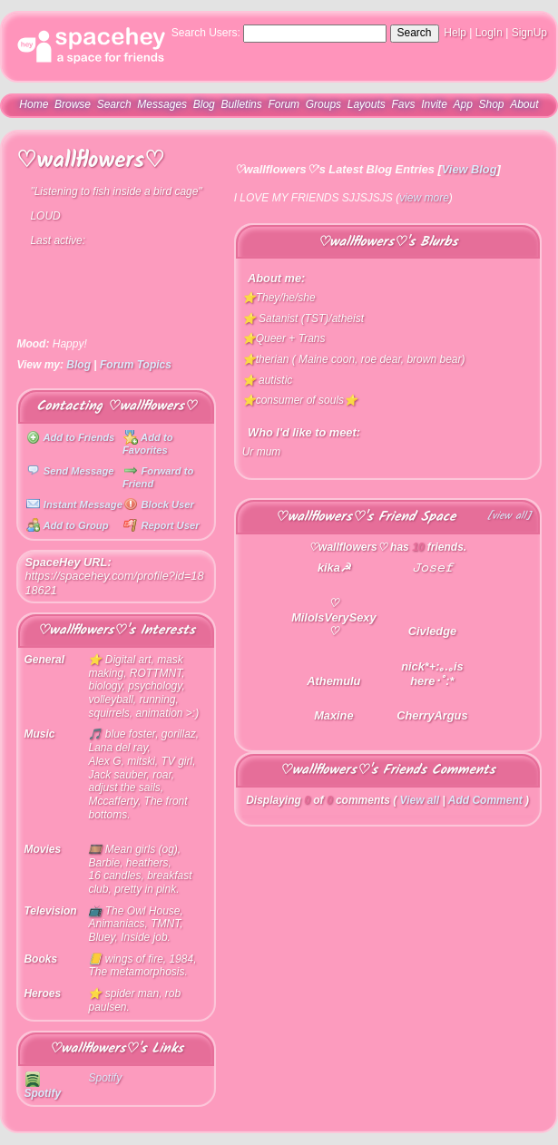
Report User (161, 525)
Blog (204, 104)
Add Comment (485, 800)
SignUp (529, 32)
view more (424, 197)
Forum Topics (135, 364)
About (524, 104)
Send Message (70, 470)
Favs (403, 104)
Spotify (42, 1086)
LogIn (489, 32)
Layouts (367, 104)
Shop (491, 104)
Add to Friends (70, 437)
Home (33, 104)
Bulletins (240, 104)
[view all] (509, 517)
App (462, 104)
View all (420, 800)
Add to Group (67, 525)
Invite (434, 104)
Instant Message (74, 504)
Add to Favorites (147, 443)
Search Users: (205, 32)
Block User (158, 504)
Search (414, 32)
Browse (72, 104)
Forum (283, 104)
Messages (162, 104)
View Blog (469, 169)
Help (455, 32)
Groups (323, 104)
